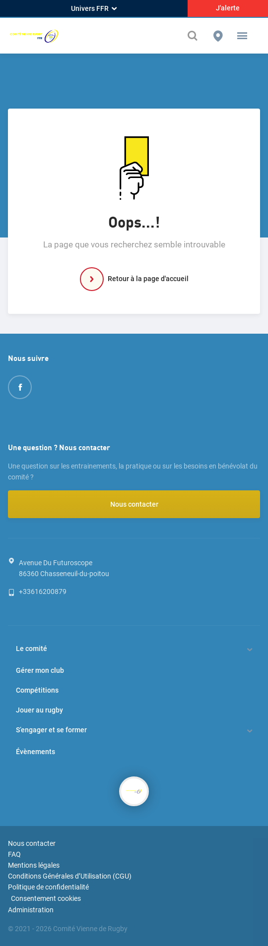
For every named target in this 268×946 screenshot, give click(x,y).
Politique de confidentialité (48, 887)
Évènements (35, 752)
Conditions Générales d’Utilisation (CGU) (70, 876)
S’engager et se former (51, 730)
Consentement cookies (46, 898)
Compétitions (37, 690)
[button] (242, 36)
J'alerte (228, 8)
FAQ (14, 854)
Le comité (31, 648)
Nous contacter (134, 504)
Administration (31, 910)
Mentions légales (34, 865)
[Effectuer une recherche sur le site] (193, 36)
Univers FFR (94, 8)
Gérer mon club (40, 670)
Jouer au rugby (39, 710)
